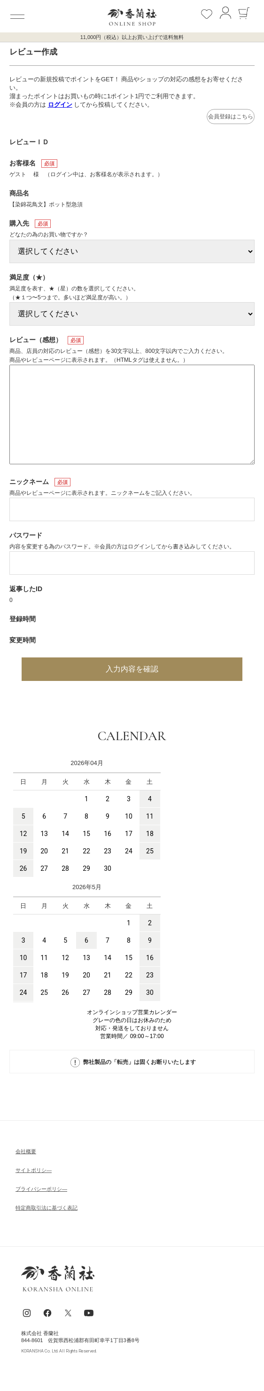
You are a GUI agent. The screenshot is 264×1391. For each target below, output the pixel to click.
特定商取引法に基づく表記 (47, 1208)
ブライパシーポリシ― (41, 1189)
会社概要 (26, 1151)
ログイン (60, 104)
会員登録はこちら (230, 116)
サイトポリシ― (34, 1170)
